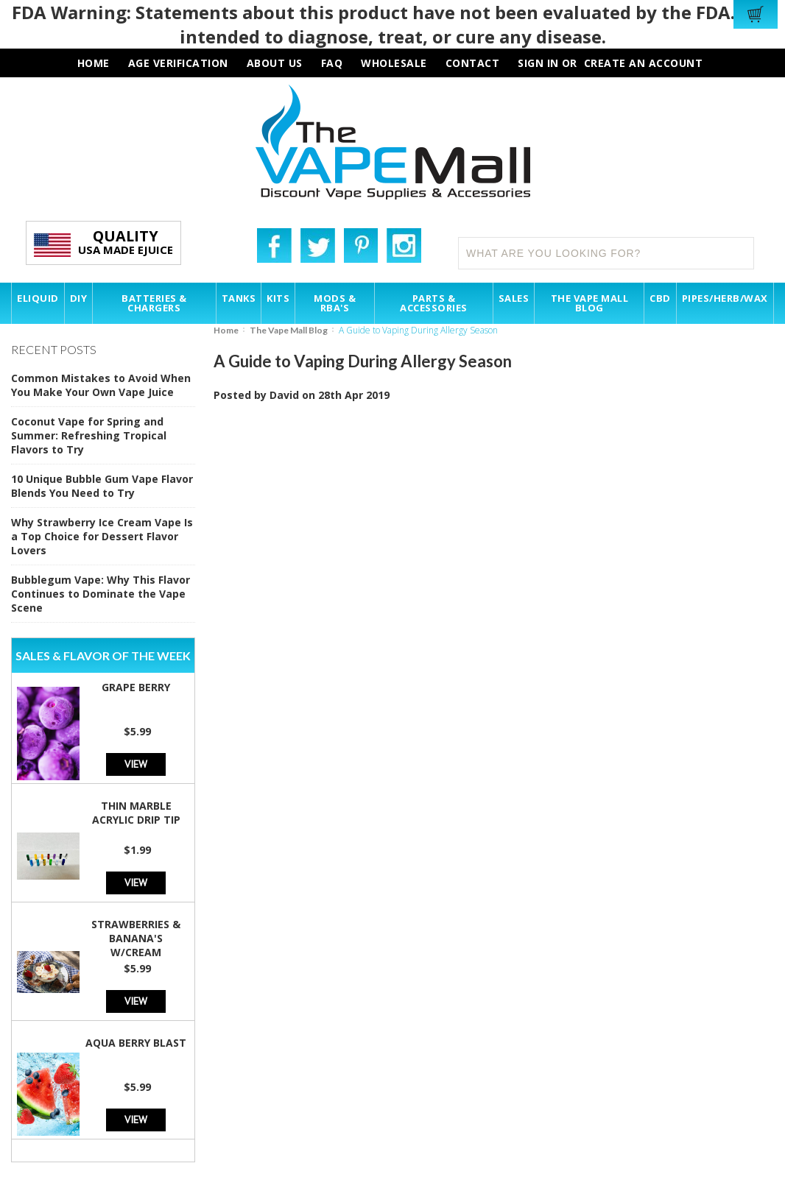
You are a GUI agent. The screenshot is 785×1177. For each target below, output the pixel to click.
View (135, 764)
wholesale (394, 63)
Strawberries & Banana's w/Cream (135, 938)
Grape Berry (136, 687)
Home (226, 330)
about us (275, 63)
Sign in (538, 63)
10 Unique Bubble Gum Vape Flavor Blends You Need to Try (102, 486)
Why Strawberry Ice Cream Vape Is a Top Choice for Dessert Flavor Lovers (102, 536)
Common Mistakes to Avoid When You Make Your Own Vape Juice (101, 385)
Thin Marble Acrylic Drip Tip (136, 813)
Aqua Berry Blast (135, 1043)
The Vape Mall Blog (289, 330)
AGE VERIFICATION (178, 63)
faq (332, 63)
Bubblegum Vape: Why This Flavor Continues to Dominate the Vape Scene (100, 594)
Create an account (643, 63)
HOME (93, 63)
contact (473, 63)
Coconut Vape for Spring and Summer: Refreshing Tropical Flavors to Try (88, 435)
